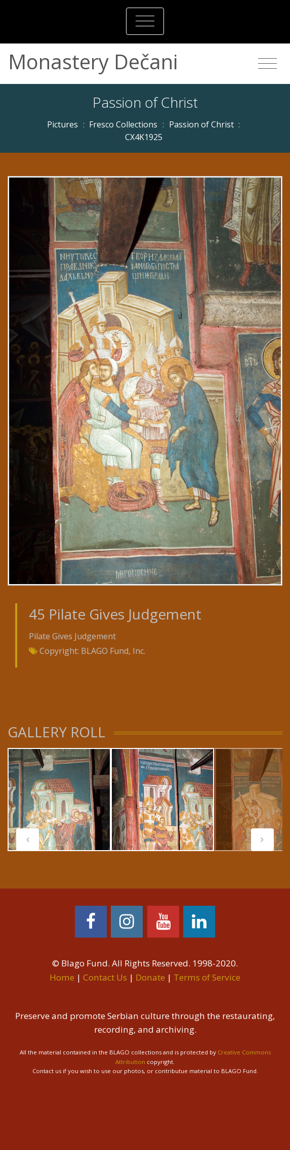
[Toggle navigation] (145, 21)
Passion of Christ (201, 124)
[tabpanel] (59, 799)
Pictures (62, 124)
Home (62, 977)
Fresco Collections (123, 124)
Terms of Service (207, 977)
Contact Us (105, 977)
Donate (150, 977)
